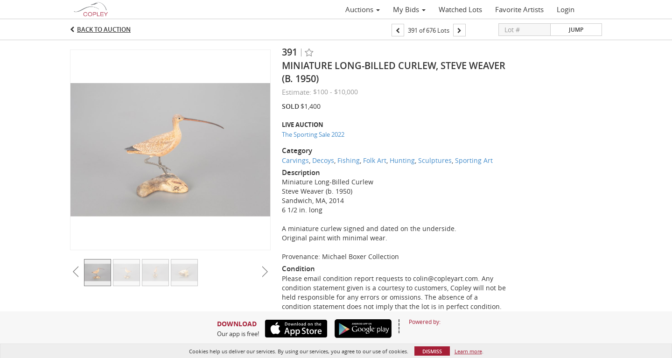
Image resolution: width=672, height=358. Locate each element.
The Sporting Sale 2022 (313, 134)
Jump (576, 30)
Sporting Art (474, 160)
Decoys (323, 160)
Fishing (348, 160)
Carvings (295, 160)
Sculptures (435, 160)
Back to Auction (104, 29)
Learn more (468, 351)
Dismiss (432, 351)
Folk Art (374, 160)
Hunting (402, 160)
